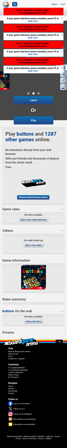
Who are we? (13, 354)
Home (10, 386)
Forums (11, 393)
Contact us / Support (16, 359)
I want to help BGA (15, 372)
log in (63, 4)
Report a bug (13, 375)
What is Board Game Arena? (19, 351)
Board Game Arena (14, 436)
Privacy (41, 438)
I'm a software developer (18, 370)
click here (33, 21)
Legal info (49, 436)
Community (12, 391)
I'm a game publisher (16, 368)
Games (11, 388)
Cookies (48, 438)
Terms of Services (29, 438)
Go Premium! (13, 377)
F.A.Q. (10, 356)
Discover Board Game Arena (33, 197)
